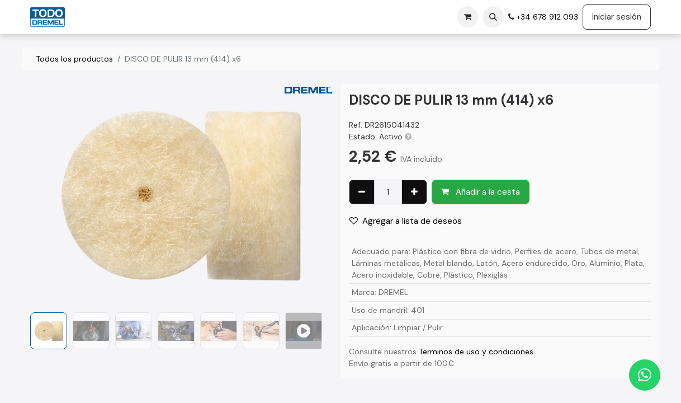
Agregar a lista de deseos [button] (405, 221)
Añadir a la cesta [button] (480, 192)
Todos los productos (74, 59)
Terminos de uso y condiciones (476, 351)
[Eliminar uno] (362, 192)
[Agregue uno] (414, 192)
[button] (493, 16)
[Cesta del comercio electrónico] (467, 16)
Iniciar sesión (616, 16)
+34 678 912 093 (546, 17)
